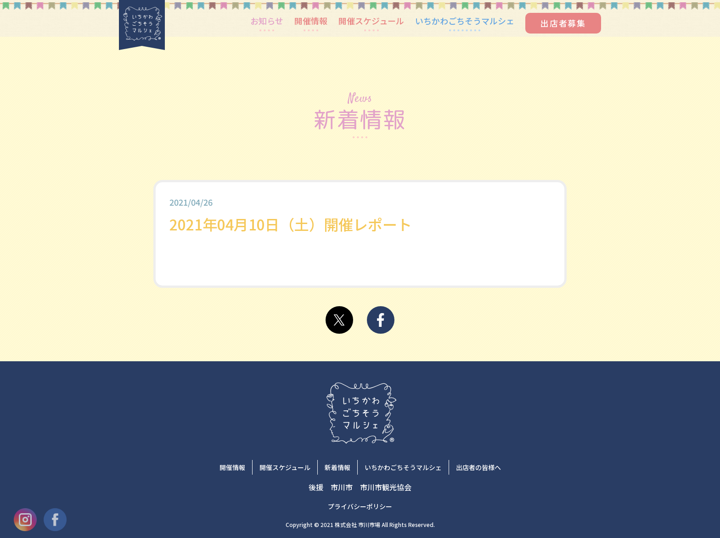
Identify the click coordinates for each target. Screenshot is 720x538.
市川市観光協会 (385, 487)
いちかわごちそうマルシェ (464, 21)
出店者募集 (563, 23)
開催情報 (310, 21)
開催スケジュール (371, 21)
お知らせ (266, 21)
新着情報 (337, 467)
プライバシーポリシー (360, 506)
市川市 (342, 487)
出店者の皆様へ (478, 467)
